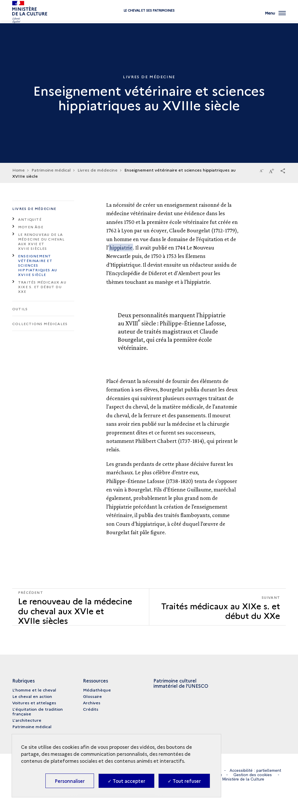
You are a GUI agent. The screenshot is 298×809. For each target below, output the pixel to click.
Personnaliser (70, 781)
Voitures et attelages (34, 702)
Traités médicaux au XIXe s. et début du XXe (42, 286)
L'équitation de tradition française (37, 711)
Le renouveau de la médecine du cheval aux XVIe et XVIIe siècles (41, 241)
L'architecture (26, 720)
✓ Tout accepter (126, 781)
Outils (20, 308)
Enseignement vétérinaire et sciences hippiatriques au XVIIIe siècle (37, 265)
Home (18, 170)
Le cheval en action (32, 696)
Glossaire (92, 696)
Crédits (90, 709)
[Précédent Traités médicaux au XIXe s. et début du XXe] (80, 607)
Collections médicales (40, 323)
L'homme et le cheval (34, 690)
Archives (91, 702)
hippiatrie (120, 247)
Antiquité (30, 219)
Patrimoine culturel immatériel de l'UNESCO (180, 683)
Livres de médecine (34, 208)
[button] (283, 170)
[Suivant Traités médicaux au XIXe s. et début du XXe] (217, 607)
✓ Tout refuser (184, 781)
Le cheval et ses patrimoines (149, 18)
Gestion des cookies (252, 774)
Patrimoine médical (32, 726)
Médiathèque (97, 690)
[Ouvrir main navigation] (275, 16)
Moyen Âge (30, 226)
